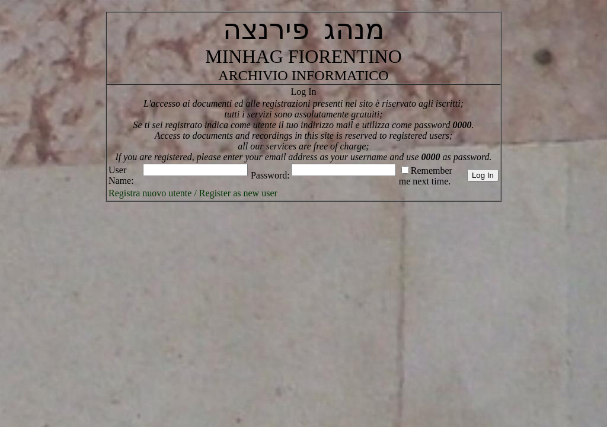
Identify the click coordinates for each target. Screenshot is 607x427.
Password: (270, 175)
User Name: (121, 175)
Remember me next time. (425, 175)
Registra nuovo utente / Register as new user (192, 193)
